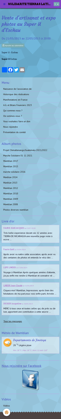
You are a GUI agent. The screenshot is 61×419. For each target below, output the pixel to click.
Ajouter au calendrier (13, 45)
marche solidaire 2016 (14, 171)
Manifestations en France (15, 99)
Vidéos (6, 405)
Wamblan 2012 (10, 188)
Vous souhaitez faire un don (16, 121)
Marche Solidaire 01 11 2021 (17, 155)
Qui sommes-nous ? (12, 110)
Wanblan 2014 (10, 177)
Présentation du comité (14, 132)
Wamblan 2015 (10, 166)
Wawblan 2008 (10, 204)
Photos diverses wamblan (15, 209)
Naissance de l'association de (17, 88)
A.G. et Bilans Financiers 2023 (17, 105)
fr (55, 4)
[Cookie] (6, 412)
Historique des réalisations (16, 94)
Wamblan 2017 (10, 160)
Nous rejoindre (10, 126)
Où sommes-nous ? (12, 115)
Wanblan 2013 (10, 182)
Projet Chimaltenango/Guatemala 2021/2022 (25, 150)
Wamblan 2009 (10, 198)
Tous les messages (12, 321)
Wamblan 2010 (10, 193)
